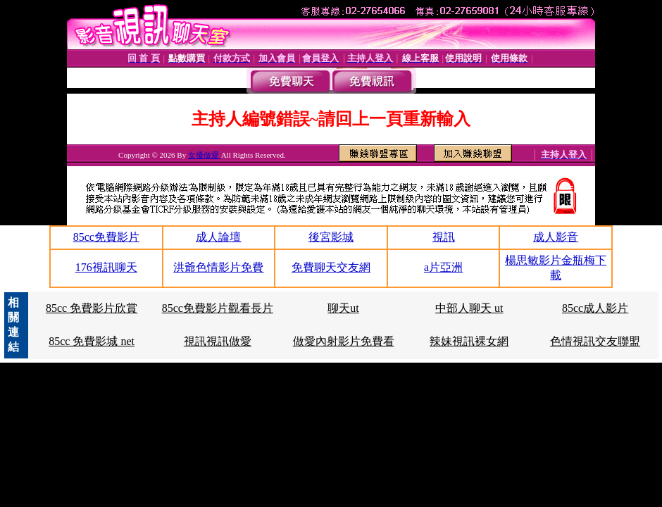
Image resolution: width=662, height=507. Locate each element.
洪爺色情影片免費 (218, 267)
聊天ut (342, 308)
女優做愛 (204, 155)
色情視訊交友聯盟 (595, 341)
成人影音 (555, 237)
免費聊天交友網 (331, 267)
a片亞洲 (443, 267)
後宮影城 (331, 237)
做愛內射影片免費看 (343, 341)
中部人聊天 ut (469, 308)
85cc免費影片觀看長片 (217, 308)
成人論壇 (218, 237)
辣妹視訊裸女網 (469, 341)
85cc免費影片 (106, 237)
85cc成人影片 (595, 308)
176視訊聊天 (106, 267)
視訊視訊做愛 (217, 341)
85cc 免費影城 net (92, 341)
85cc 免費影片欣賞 (91, 308)
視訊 (443, 237)
